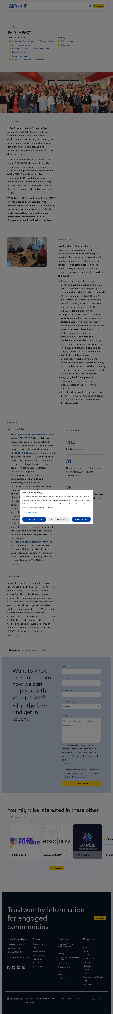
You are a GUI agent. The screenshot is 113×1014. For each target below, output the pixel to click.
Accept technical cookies (34, 519)
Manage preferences (59, 519)
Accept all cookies (81, 519)
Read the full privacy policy (30, 512)
